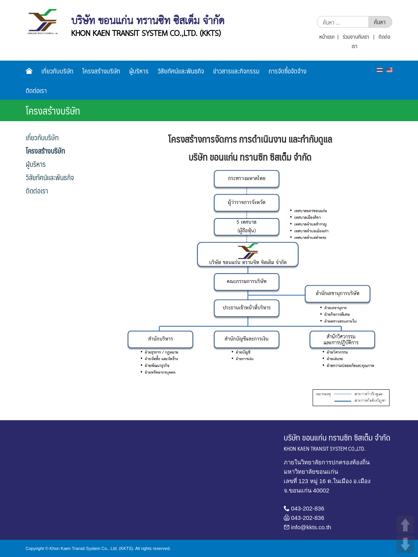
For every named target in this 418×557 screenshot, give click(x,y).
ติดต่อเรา (36, 90)
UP (405, 525)
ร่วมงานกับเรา (356, 36)
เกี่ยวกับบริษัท (57, 70)
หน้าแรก (326, 36)
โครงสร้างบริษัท (101, 70)
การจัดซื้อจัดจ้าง (287, 70)
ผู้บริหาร (139, 70)
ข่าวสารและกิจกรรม (236, 70)
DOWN (405, 544)
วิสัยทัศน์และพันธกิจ (181, 70)
